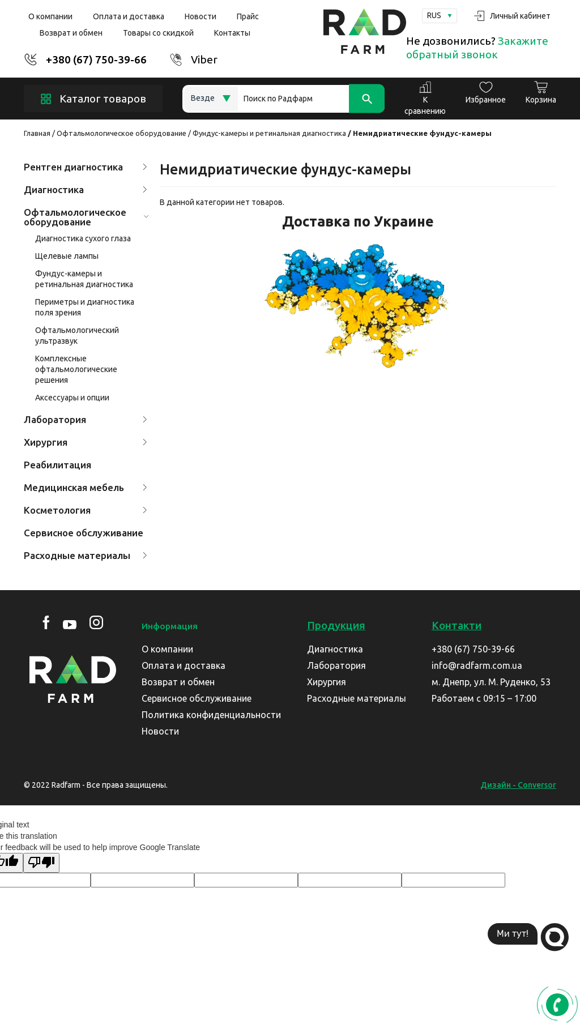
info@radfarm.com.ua (477, 665)
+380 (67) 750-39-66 (96, 59)
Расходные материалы (85, 555)
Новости (200, 16)
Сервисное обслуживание (83, 532)
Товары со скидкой (158, 32)
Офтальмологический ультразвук (77, 335)
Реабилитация (57, 464)
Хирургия (85, 442)
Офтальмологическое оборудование (121, 133)
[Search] (311, 99)
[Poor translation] (41, 863)
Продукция (336, 625)
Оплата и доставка (128, 16)
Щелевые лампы (67, 256)
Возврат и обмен (71, 32)
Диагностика (85, 189)
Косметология (85, 510)
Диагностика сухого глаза (83, 238)
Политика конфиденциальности (211, 715)
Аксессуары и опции (72, 397)
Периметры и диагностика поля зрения (84, 307)
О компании (50, 16)
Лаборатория (85, 419)
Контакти (456, 625)
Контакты (232, 32)
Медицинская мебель (85, 487)
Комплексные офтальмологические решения (76, 369)
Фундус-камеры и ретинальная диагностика (269, 133)
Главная (37, 133)
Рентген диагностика (85, 167)
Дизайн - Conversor (518, 784)
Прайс (248, 16)
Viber (204, 59)
